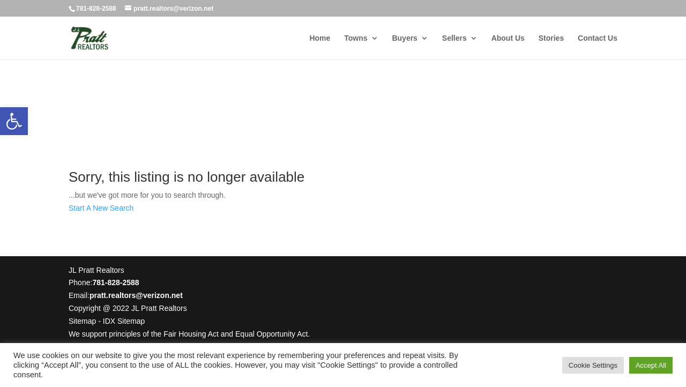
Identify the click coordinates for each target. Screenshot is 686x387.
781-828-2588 (96, 8)
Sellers (454, 38)
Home (319, 38)
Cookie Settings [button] (593, 365)
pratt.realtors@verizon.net (136, 295)
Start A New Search (101, 208)
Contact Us (597, 38)
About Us (508, 38)
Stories (551, 38)
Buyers (404, 38)
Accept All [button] (651, 365)
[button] (14, 121)
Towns (355, 38)
